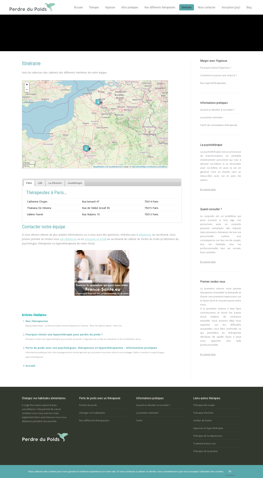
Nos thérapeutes (37, 321)
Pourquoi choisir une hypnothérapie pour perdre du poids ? (64, 334)
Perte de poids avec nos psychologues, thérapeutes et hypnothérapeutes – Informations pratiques (91, 347)
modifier (162, 167)
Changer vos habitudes (92, 412)
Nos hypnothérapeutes (213, 83)
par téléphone (68, 239)
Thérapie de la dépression (208, 435)
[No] (258, 471)
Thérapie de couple (204, 405)
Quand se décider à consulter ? (217, 109)
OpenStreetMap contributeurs (145, 167)
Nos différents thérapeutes (94, 420)
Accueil (30, 365)
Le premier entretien (211, 117)
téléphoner (145, 234)
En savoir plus (208, 189)
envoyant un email (95, 239)
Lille (40, 183)
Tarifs (139, 420)
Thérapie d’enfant (203, 412)
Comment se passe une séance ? (218, 75)
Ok (229, 471)
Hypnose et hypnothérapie (208, 428)
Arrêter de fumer (202, 420)
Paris (29, 183)
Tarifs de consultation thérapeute (218, 125)
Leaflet (113, 167)
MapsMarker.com (100, 167)
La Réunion (55, 183)
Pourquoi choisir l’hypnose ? (215, 67)
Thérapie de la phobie (205, 451)
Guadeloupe (75, 183)
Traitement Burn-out (204, 443)
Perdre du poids (88, 405)
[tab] (29, 183)
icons (119, 167)
